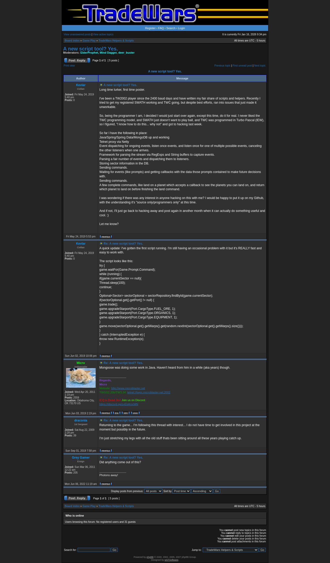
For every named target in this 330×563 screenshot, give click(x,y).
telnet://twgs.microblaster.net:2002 (148, 392)
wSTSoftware (171, 560)
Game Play (89, 40)
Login (181, 28)
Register (150, 28)
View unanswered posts (77, 34)
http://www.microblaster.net (128, 388)
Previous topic (222, 65)
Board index (72, 40)
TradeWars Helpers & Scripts (116, 40)
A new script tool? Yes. (90, 49)
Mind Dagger (108, 52)
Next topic (260, 65)
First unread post (242, 65)
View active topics (103, 34)
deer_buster (126, 52)
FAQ (161, 28)
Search (171, 28)
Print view (69, 65)
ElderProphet (89, 52)
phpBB (149, 557)
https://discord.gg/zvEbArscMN (119, 404)
